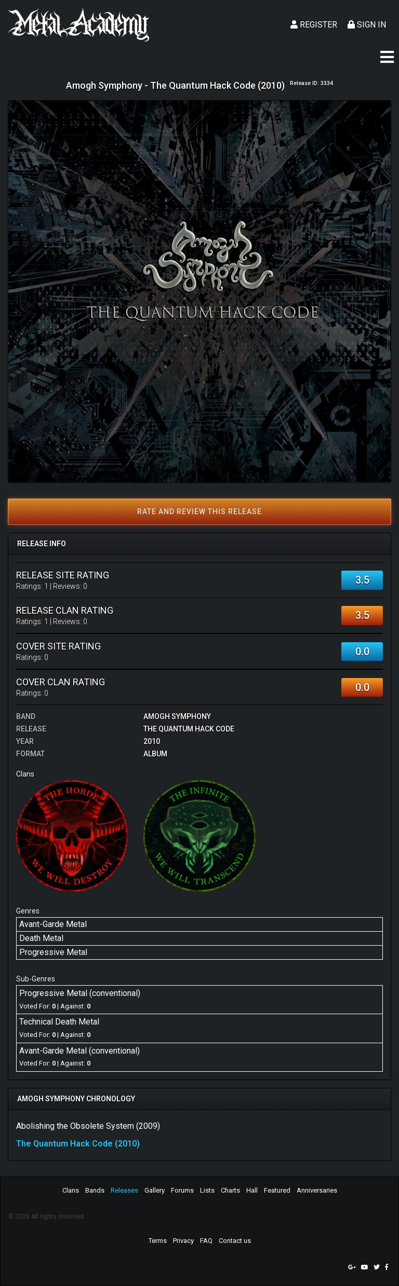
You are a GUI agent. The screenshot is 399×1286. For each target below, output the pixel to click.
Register (313, 25)
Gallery (154, 1190)
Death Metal (41, 938)
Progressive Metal (53, 952)
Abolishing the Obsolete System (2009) (88, 1126)
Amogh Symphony (177, 716)
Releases (124, 1190)
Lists (207, 1190)
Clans (70, 1190)
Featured (277, 1190)
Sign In (367, 25)
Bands (94, 1190)
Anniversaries (317, 1190)
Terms (158, 1240)
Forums (182, 1190)
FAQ (206, 1240)
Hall (252, 1190)
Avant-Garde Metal (53, 924)
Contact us (235, 1240)
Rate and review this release (199, 511)
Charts (230, 1190)
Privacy (183, 1240)
